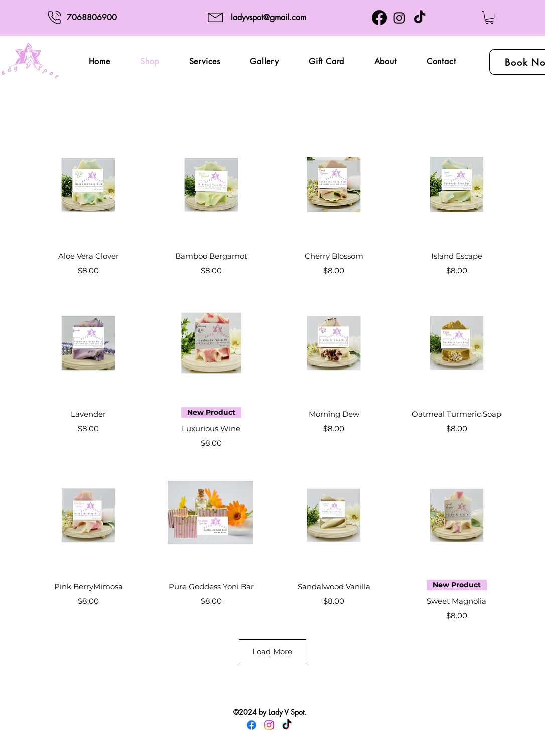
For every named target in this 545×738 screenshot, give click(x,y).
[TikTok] (419, 17)
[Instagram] (399, 17)
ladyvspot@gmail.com (268, 17)
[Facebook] (379, 17)
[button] (489, 17)
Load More (272, 651)
